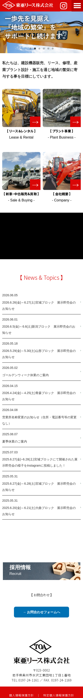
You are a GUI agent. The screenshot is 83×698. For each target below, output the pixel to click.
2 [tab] (35, 49)
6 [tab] (52, 49)
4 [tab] (44, 49)
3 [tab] (39, 49)
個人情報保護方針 (21, 695)
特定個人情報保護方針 (58, 695)
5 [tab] (48, 49)
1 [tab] (30, 49)
